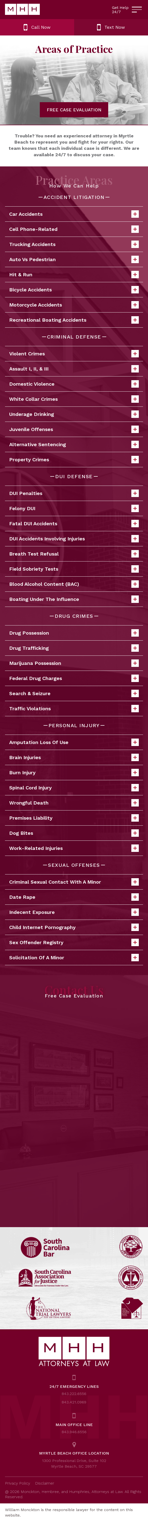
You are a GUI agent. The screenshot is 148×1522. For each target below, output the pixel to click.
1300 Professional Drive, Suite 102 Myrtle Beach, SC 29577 (74, 1463)
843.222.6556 (74, 1393)
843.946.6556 (74, 1431)
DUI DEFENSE (74, 476)
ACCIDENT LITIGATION (74, 197)
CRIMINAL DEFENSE (74, 337)
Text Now (111, 27)
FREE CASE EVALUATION (74, 109)
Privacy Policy (17, 1483)
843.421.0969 (74, 1402)
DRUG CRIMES (74, 616)
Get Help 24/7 (120, 9)
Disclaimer (44, 1483)
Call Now (37, 27)
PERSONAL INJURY (74, 725)
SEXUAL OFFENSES (74, 865)
